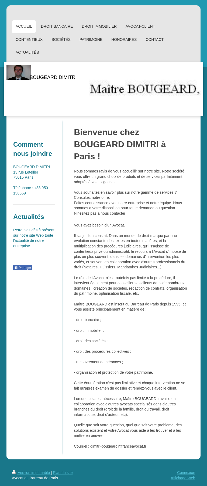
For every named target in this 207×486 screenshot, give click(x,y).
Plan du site (63, 472)
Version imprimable (31, 472)
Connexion (186, 472)
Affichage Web (183, 478)
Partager (22, 268)
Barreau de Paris (144, 304)
